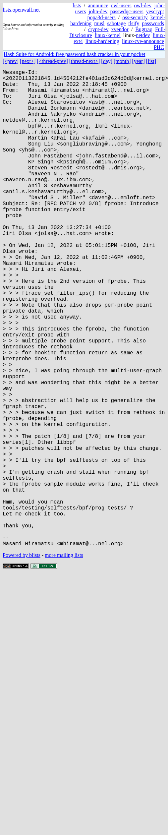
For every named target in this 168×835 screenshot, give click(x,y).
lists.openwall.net (21, 10)
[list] (151, 61)
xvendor (119, 29)
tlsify (133, 23)
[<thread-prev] (52, 61)
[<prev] (11, 61)
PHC (159, 47)
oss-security (134, 17)
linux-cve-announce (143, 41)
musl (99, 23)
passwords (153, 23)
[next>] (27, 61)
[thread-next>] (84, 61)
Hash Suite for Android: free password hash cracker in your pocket (74, 54)
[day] (106, 61)
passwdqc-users (126, 11)
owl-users (121, 5)
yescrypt (155, 11)
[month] (122, 61)
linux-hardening (102, 41)
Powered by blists (21, 661)
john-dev (98, 11)
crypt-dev (98, 29)
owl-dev (142, 5)
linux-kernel (108, 35)
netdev (143, 35)
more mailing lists (64, 661)
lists (77, 5)
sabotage (116, 23)
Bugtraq (143, 29)
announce (98, 5)
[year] (138, 61)
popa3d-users (101, 17)
